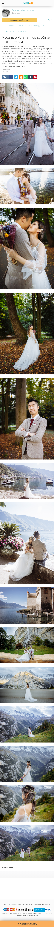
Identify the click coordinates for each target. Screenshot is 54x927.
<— (14, 31)
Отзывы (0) (22, 26)
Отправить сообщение (19, 20)
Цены (44, 26)
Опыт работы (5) (34, 26)
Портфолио (12, 26)
